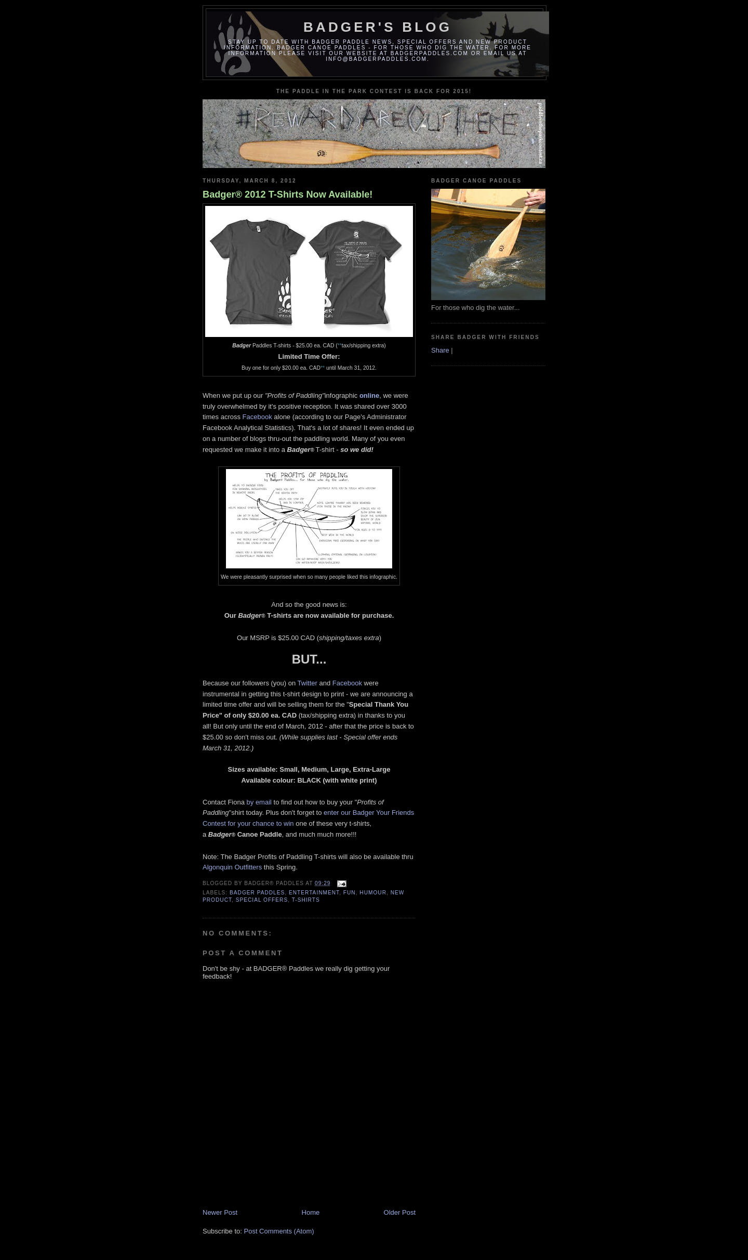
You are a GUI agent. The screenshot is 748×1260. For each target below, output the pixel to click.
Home (311, 1212)
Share (440, 350)
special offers (262, 900)
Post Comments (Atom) (279, 1231)
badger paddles (257, 892)
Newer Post (220, 1212)
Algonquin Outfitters (232, 867)
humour (372, 892)
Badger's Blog (377, 27)
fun (349, 892)
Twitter (307, 683)
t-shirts (306, 900)
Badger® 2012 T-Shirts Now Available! (287, 194)
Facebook (257, 417)
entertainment (314, 892)
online (369, 395)
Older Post (400, 1212)
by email (259, 802)
